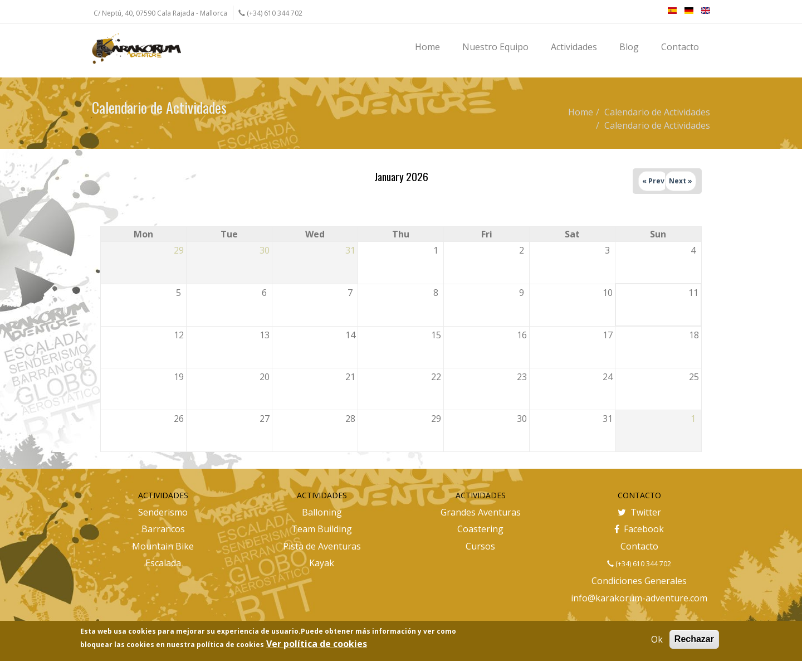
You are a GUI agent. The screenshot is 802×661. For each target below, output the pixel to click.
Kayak (321, 563)
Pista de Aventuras (322, 546)
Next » (680, 181)
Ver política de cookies (316, 644)
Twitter (639, 512)
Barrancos (163, 529)
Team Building (321, 529)
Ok (657, 639)
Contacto (639, 546)
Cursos (480, 546)
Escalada (163, 563)
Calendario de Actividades (657, 112)
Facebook (639, 529)
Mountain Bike (163, 546)
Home (580, 112)
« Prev (653, 181)
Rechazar (694, 639)
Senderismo (163, 512)
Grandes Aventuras (481, 512)
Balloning (322, 512)
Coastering (480, 529)
